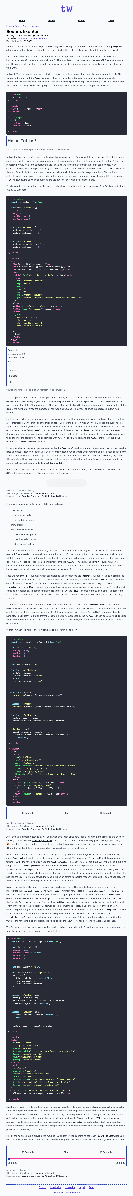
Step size (12, 361)
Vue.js (116, 50)
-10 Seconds (27, 813)
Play (66, 813)
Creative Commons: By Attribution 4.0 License (44, 496)
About (81, 20)
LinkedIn (70, 1187)
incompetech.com (44, 493)
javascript (24, 38)
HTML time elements (105, 1118)
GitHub (42, 1187)
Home (9, 26)
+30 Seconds (105, 813)
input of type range (42, 840)
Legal (82, 1187)
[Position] (66, 1159)
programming (36, 38)
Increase (13, 376)
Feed (91, 1187)
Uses (111, 20)
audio (62, 469)
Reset (11, 382)
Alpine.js (113, 46)
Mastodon (55, 1187)
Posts (22, 20)
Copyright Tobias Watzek (67, 1192)
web (46, 38)
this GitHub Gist (105, 1136)
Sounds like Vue (31, 26)
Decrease (13, 370)
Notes (51, 20)
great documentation (54, 463)
